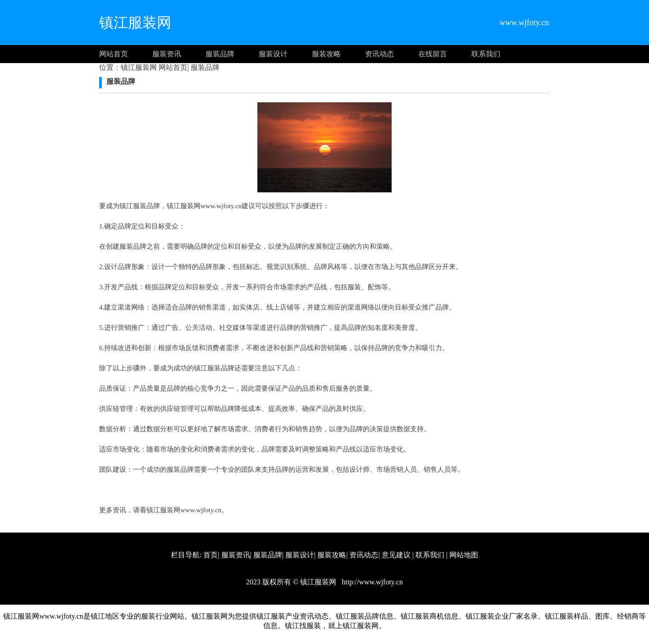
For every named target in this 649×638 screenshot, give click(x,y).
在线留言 (432, 54)
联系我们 (485, 54)
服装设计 (273, 54)
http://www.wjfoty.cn (371, 582)
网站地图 (463, 555)
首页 (210, 555)
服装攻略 (326, 54)
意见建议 (396, 555)
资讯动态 (379, 54)
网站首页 (113, 54)
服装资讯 (166, 54)
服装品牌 (220, 54)
